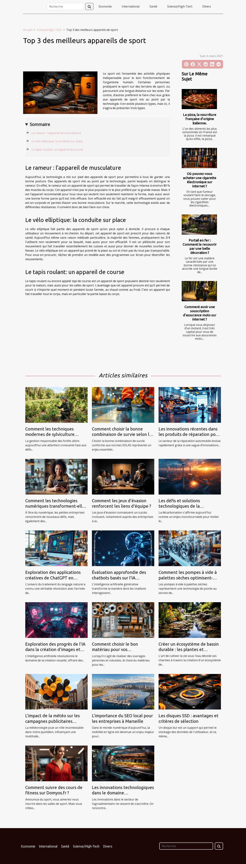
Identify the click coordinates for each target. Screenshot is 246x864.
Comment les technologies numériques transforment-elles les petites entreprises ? (55, 506)
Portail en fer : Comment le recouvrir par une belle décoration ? (200, 246)
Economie (105, 6)
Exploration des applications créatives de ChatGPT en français (53, 578)
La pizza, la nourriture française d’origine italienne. (199, 119)
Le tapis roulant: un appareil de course (57, 149)
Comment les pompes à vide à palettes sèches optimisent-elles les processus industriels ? (189, 578)
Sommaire (40, 124)
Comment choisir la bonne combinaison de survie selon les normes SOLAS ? (123, 434)
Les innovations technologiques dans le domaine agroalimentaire (123, 793)
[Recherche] (65, 6)
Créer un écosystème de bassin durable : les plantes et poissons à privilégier (189, 649)
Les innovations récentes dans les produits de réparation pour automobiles (189, 434)
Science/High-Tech (179, 6)
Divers (206, 6)
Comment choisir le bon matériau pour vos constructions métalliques (117, 649)
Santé (153, 6)
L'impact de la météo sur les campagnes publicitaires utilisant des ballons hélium (52, 721)
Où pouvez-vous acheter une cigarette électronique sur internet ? (199, 180)
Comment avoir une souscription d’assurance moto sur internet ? (199, 313)
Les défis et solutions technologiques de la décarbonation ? (179, 506)
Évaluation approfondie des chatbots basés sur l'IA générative (119, 578)
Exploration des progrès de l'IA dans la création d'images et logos (55, 649)
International (130, 6)
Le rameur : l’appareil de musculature (56, 133)
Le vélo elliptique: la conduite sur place (57, 141)
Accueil (27, 30)
